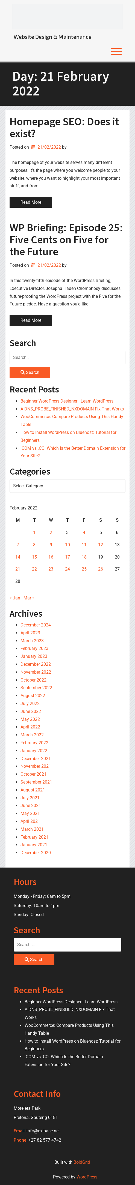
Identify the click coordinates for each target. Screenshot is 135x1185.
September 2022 (36, 687)
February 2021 (34, 837)
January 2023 (33, 656)
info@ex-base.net (43, 1130)
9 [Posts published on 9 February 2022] (51, 544)
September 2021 (36, 782)
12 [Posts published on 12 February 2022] (100, 544)
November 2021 (35, 766)
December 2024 (35, 625)
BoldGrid (82, 1162)
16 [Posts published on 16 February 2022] (50, 557)
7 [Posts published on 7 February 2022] (18, 544)
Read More (30, 202)
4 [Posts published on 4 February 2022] (84, 532)
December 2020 (35, 852)
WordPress (87, 1177)
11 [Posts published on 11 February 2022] (84, 544)
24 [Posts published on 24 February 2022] (67, 569)
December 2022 (35, 664)
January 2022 (33, 750)
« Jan (15, 598)
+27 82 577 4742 (44, 1140)
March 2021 (32, 829)
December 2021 (35, 758)
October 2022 (33, 680)
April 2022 (30, 727)
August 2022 (32, 695)
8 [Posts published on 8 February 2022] (34, 544)
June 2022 (30, 711)
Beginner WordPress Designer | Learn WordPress (66, 401)
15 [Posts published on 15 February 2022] (34, 557)
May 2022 (30, 719)
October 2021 (33, 774)
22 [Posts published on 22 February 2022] (34, 569)
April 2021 (30, 821)
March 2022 (32, 734)
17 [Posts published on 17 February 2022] (67, 557)
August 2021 (32, 790)
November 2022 (35, 672)
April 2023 (30, 632)
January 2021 (33, 844)
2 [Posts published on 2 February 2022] (51, 532)
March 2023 (32, 640)
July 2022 (30, 703)
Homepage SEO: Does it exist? (64, 127)
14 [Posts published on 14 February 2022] (17, 557)
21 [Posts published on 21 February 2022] (17, 569)
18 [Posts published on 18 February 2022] (84, 557)
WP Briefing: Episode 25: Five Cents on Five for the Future (66, 239)
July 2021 (30, 797)
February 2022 (34, 742)
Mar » (29, 598)
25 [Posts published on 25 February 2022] (84, 569)
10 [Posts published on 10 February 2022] (67, 544)
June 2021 (30, 805)
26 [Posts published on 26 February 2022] (100, 569)
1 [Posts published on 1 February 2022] (34, 532)
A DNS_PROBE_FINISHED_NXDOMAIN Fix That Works (72, 409)
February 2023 (34, 648)
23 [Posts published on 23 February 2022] (50, 569)
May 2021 (30, 813)
